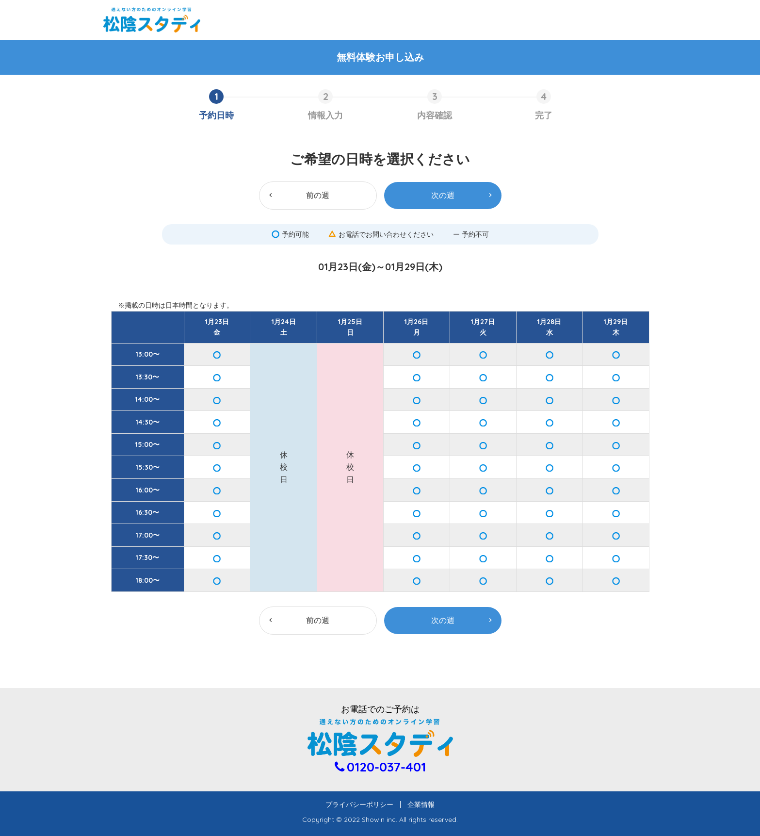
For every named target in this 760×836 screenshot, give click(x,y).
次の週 (442, 195)
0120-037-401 (386, 767)
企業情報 (418, 804)
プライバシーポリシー (362, 804)
